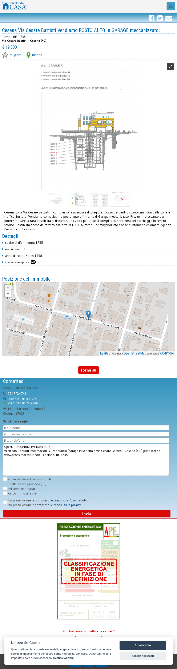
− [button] (8, 294)
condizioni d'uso (65, 500)
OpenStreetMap (135, 353)
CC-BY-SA (167, 353)
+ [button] (8, 288)
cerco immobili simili (22, 493)
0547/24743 (17, 393)
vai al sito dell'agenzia (23, 403)
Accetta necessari (143, 655)
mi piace (11, 55)
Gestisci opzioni (63, 658)
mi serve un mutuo (21, 488)
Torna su (88, 370)
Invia (86, 513)
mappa (34, 55)
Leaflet (105, 353)
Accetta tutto (143, 645)
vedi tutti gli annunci (23, 398)
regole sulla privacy (67, 505)
